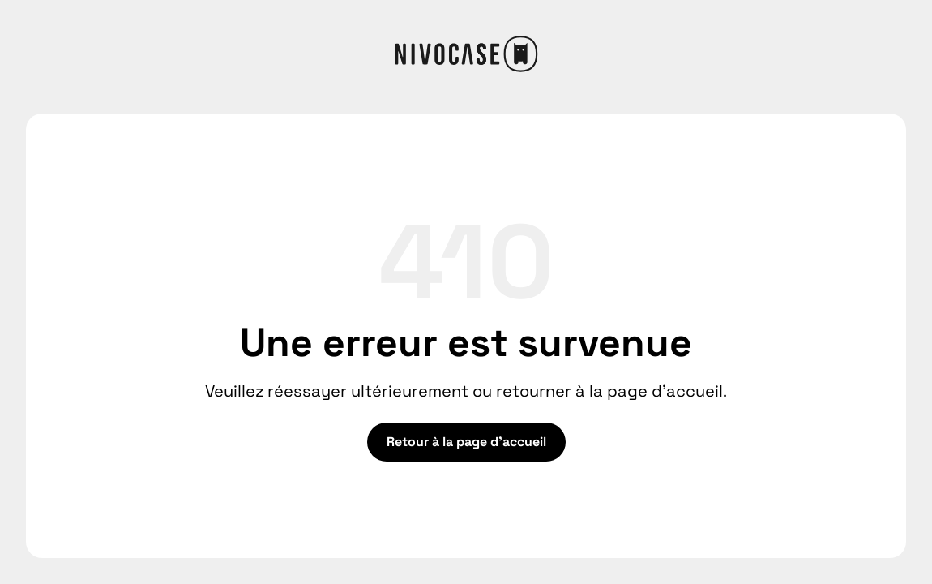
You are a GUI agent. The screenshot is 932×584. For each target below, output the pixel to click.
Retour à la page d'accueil (466, 441)
